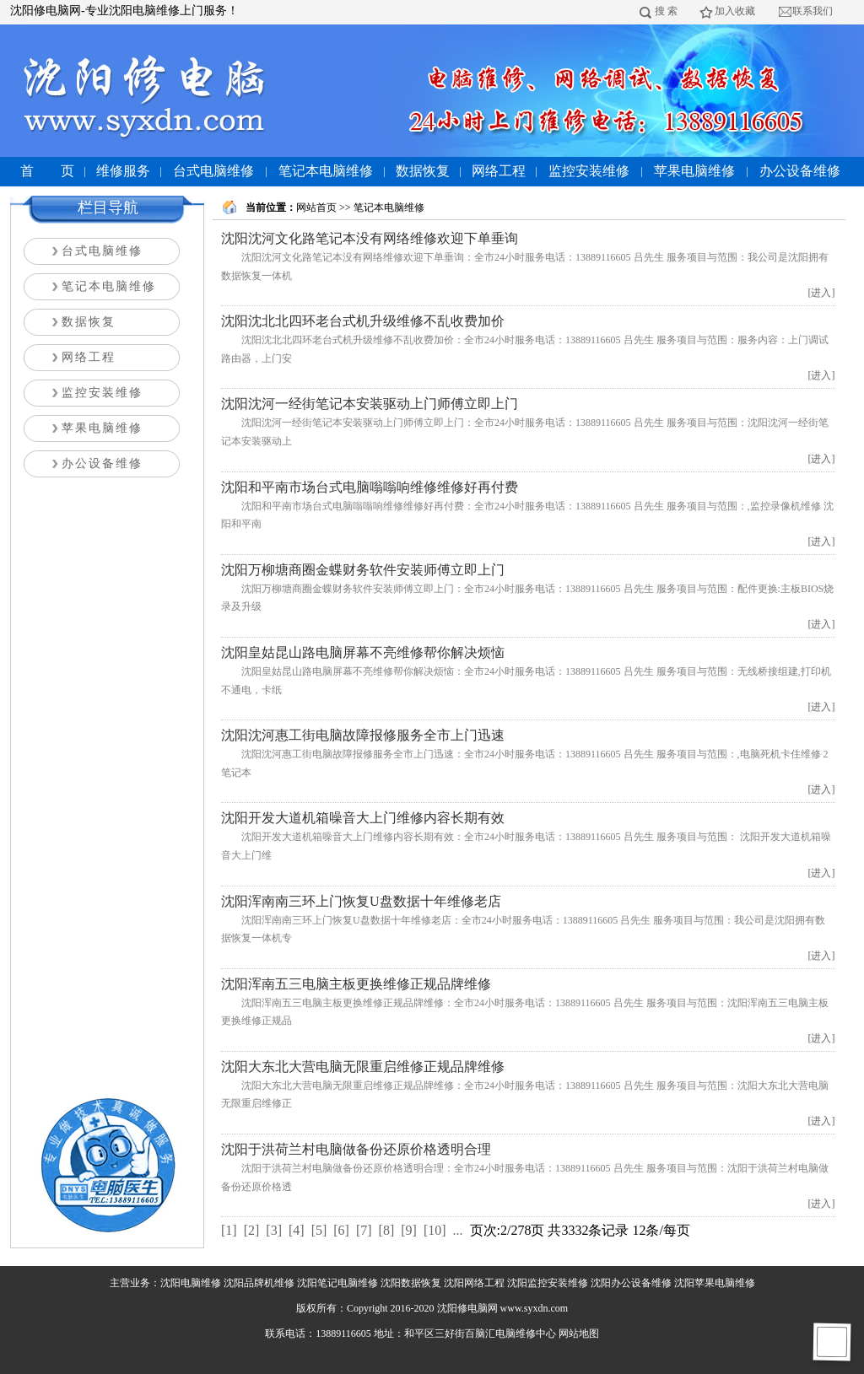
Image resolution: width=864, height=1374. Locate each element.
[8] (387, 1230)
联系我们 (812, 11)
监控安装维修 (588, 171)
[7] (364, 1230)
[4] (297, 1230)
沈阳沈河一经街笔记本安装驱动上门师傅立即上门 (369, 403)
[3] (274, 1230)
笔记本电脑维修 (325, 171)
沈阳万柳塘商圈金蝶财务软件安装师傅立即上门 (363, 570)
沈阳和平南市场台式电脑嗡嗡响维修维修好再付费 (369, 487)
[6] (341, 1230)
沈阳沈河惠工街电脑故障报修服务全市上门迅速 (363, 735)
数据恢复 (423, 171)
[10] (435, 1230)
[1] (229, 1230)
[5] (319, 1230)
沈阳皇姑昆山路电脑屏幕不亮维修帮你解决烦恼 (363, 652)
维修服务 (123, 171)
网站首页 (316, 207)
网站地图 (579, 1333)
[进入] (821, 293)
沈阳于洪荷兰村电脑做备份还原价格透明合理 (356, 1149)
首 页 (47, 171)
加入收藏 (735, 11)
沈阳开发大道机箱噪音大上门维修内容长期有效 (363, 818)
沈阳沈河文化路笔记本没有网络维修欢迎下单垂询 (369, 238)
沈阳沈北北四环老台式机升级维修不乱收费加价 (363, 321)
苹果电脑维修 (694, 171)
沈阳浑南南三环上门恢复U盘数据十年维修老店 (361, 901)
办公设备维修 (799, 171)
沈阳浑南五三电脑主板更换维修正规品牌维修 (356, 984)
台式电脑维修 (213, 171)
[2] (252, 1230)
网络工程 (499, 171)
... (458, 1230)
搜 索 (666, 11)
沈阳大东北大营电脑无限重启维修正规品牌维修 (363, 1066)
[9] (409, 1230)
